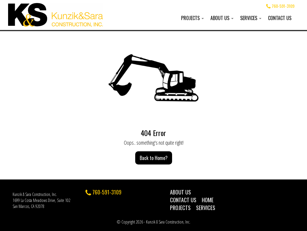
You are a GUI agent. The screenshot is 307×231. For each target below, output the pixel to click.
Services (250, 18)
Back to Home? (154, 157)
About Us (222, 18)
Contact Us (279, 18)
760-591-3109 (280, 6)
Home (207, 200)
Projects (192, 18)
